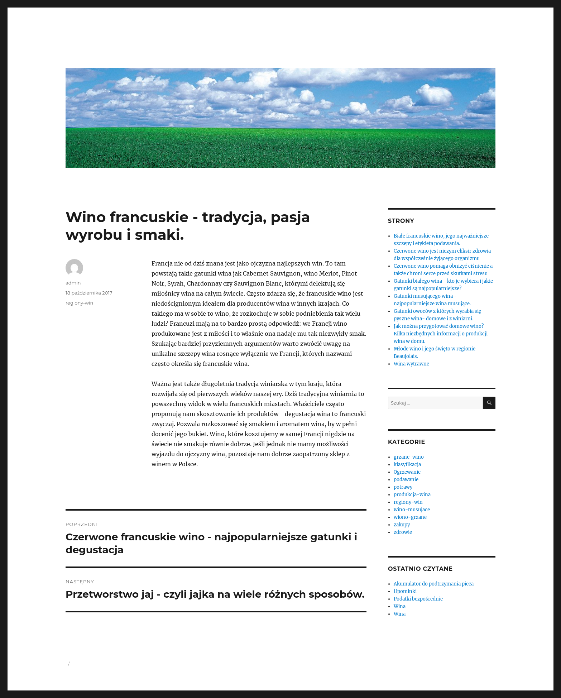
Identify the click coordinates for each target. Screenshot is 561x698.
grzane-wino (409, 457)
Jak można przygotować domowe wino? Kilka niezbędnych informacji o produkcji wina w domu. (441, 333)
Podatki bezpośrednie (418, 599)
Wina (400, 606)
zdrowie (403, 532)
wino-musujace (412, 510)
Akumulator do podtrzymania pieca (434, 584)
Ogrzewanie (407, 472)
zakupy (402, 525)
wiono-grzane (410, 517)
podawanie (406, 480)
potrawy (403, 487)
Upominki (405, 591)
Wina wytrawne (411, 364)
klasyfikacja (407, 465)
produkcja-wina (412, 495)
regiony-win (79, 303)
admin (73, 283)
